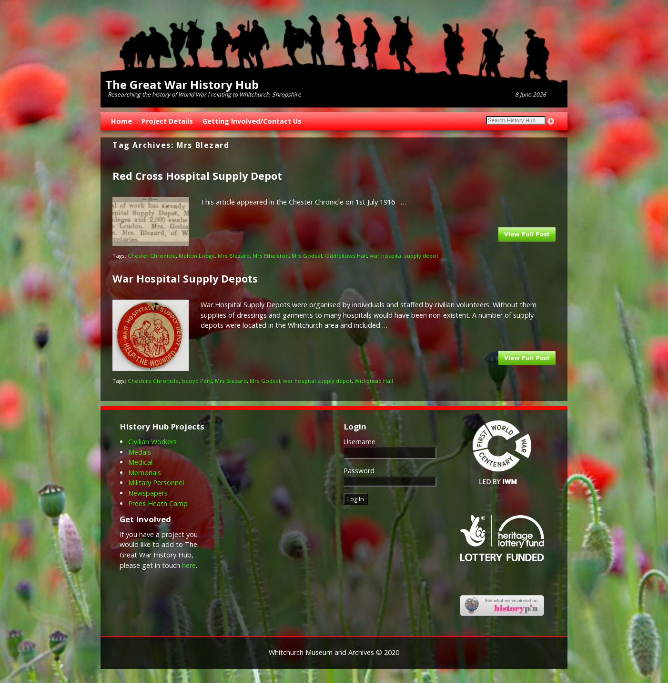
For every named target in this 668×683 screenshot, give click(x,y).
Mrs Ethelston (271, 255)
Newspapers (148, 493)
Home (121, 121)
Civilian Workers (152, 441)
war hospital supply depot (404, 255)
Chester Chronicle (152, 255)
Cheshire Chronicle (153, 380)
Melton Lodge (197, 255)
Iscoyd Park (197, 380)
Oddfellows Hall (346, 255)
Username (359, 441)
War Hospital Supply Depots (185, 278)
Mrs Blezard (234, 255)
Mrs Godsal (307, 255)
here (189, 565)
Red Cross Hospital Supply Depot (197, 176)
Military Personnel (156, 482)
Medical (140, 462)
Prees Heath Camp (158, 503)
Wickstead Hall (373, 380)
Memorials (144, 472)
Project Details (167, 121)
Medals (139, 452)
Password (359, 470)
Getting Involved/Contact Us (252, 121)
